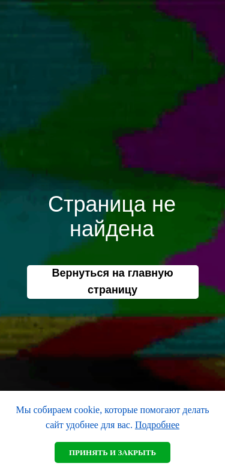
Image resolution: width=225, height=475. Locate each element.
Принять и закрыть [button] (112, 452)
